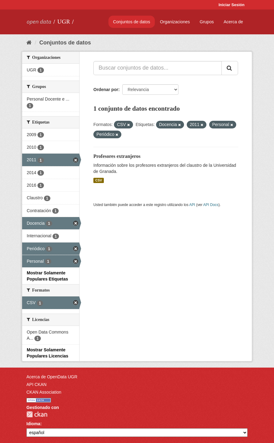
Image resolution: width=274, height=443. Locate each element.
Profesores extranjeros (116, 156)
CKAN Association (43, 392)
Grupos (207, 21)
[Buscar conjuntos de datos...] (157, 68)
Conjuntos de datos (131, 21)
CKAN (36, 414)
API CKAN (36, 384)
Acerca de (233, 21)
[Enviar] (229, 68)
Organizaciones (175, 21)
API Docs (211, 205)
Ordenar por (105, 89)
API (192, 205)
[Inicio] (29, 43)
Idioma (33, 423)
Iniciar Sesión (231, 4)
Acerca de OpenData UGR (51, 376)
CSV (98, 180)
